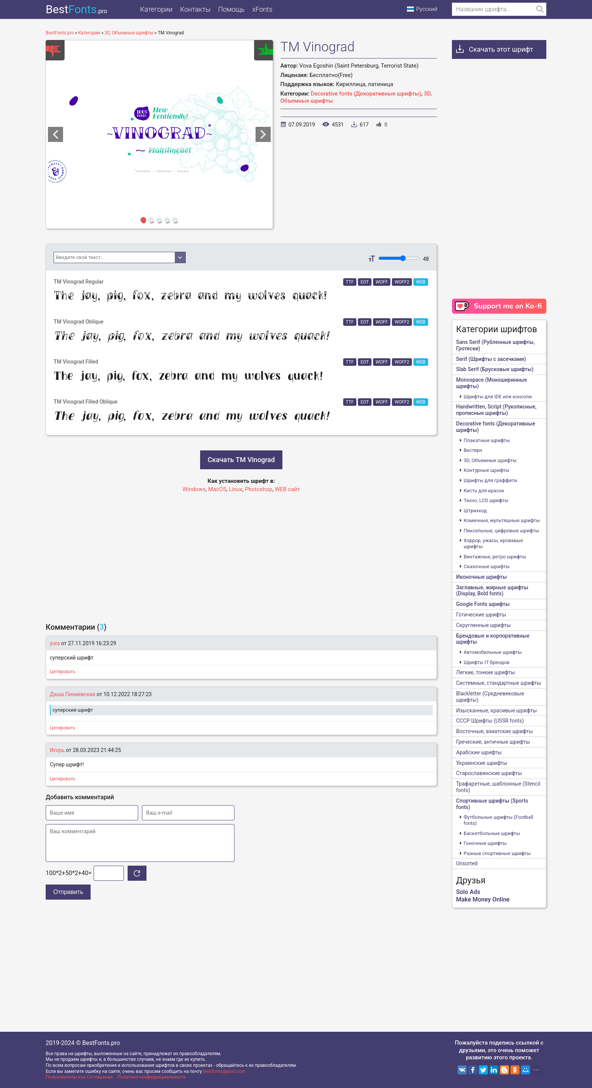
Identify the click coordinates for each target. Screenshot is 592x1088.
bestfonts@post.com (224, 1071)
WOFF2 (402, 282)
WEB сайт (287, 489)
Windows (193, 489)
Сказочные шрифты (487, 566)
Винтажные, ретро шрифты (495, 556)
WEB (421, 282)
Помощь (231, 9)
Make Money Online (483, 899)
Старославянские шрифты (489, 773)
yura (55, 643)
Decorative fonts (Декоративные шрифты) (366, 93)
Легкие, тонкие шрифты (485, 672)
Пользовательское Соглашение (79, 1077)
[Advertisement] (241, 554)
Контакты (195, 9)
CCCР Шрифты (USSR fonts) (490, 721)
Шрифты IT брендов (486, 662)
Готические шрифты (481, 615)
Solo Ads (468, 891)
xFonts (262, 9)
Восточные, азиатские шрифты (494, 731)
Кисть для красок (484, 490)
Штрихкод (475, 510)
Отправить (68, 892)
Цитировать (63, 671)
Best (76, 9)
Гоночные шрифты (485, 843)
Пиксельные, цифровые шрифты (501, 530)
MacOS (217, 489)
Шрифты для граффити (490, 480)
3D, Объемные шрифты (490, 460)
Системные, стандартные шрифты (498, 683)
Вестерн (473, 450)
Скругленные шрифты (483, 625)
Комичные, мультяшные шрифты (502, 520)
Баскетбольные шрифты (492, 833)
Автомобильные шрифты (493, 652)
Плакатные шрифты (487, 440)
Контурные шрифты (486, 470)
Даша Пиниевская (72, 694)
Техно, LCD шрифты (486, 500)
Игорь (57, 750)
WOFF (382, 282)
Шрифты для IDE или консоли (498, 396)
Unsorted (467, 863)
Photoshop (259, 489)
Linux (235, 489)
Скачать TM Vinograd (241, 460)
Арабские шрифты (479, 752)
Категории (156, 9)
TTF (350, 282)
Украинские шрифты (481, 763)
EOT (365, 282)
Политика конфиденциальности (151, 1077)
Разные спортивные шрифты (497, 853)
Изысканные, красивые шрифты (496, 710)
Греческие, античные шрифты (493, 742)
